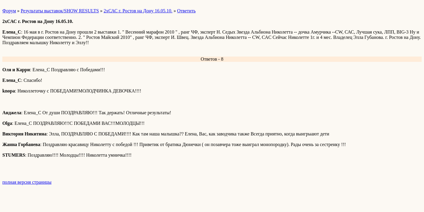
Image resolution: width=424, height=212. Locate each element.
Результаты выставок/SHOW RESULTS (60, 10)
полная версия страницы (27, 182)
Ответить (186, 10)
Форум (9, 10)
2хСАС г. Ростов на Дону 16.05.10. (138, 10)
